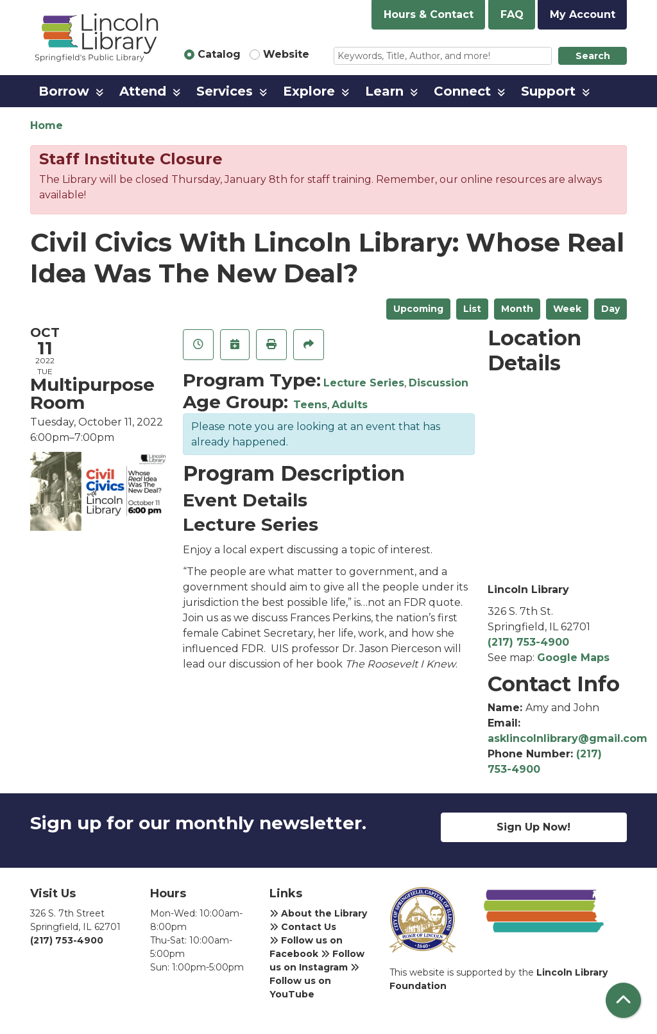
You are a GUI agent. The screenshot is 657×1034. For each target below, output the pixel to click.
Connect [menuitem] (462, 91)
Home (46, 125)
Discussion (438, 383)
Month (517, 309)
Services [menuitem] (224, 91)
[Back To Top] (623, 1000)
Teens (310, 405)
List (472, 309)
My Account (582, 14)
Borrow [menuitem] (63, 91)
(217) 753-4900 (528, 642)
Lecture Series (363, 383)
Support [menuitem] (548, 91)
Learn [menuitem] (384, 91)
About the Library (318, 913)
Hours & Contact (429, 14)
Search (593, 56)
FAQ (512, 14)
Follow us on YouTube (314, 981)
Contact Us (302, 927)
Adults (350, 405)
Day (610, 309)
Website (286, 54)
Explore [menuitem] (309, 91)
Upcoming (418, 309)
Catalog (219, 54)
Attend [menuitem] (142, 91)
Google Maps (573, 657)
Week (567, 309)
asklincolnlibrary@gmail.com (567, 738)
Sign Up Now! (533, 827)
